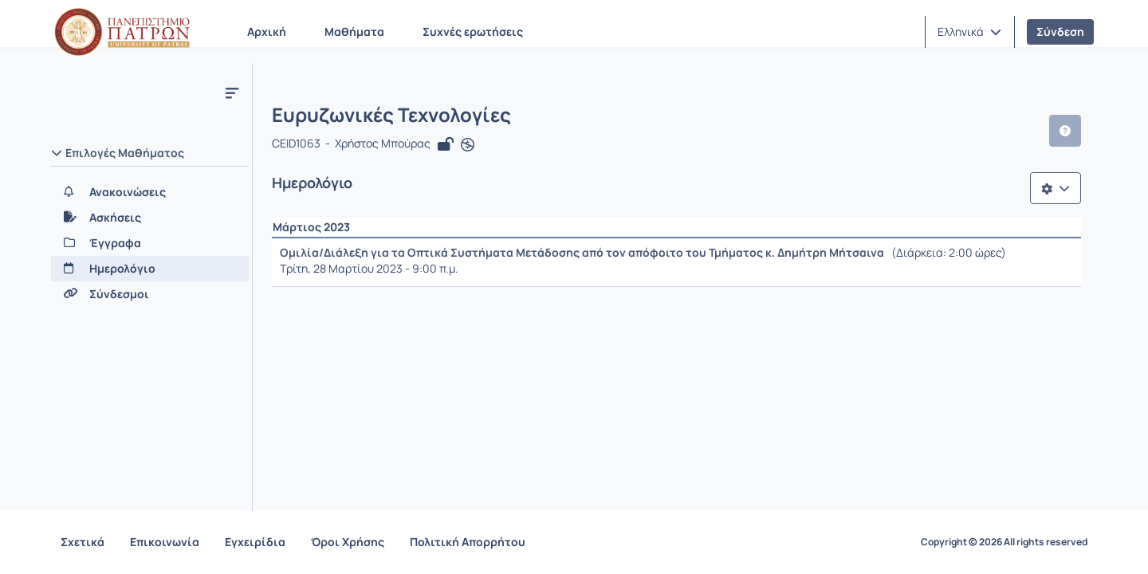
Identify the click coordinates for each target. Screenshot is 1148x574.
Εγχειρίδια (255, 541)
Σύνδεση (1060, 31)
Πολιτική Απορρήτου (467, 541)
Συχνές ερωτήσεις (473, 31)
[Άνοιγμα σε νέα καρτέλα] (467, 145)
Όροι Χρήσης (347, 541)
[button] (969, 31)
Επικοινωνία (164, 541)
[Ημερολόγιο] (150, 268)
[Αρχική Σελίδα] (122, 32)
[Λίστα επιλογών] (1055, 188)
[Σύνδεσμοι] (150, 294)
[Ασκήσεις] (150, 217)
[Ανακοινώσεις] (150, 192)
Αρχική (266, 31)
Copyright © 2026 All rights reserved (1004, 542)
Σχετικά (82, 541)
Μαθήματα (354, 31)
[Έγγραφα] (150, 243)
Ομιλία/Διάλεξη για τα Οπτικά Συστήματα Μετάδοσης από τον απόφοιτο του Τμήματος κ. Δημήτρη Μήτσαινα (582, 252)
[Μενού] (232, 92)
